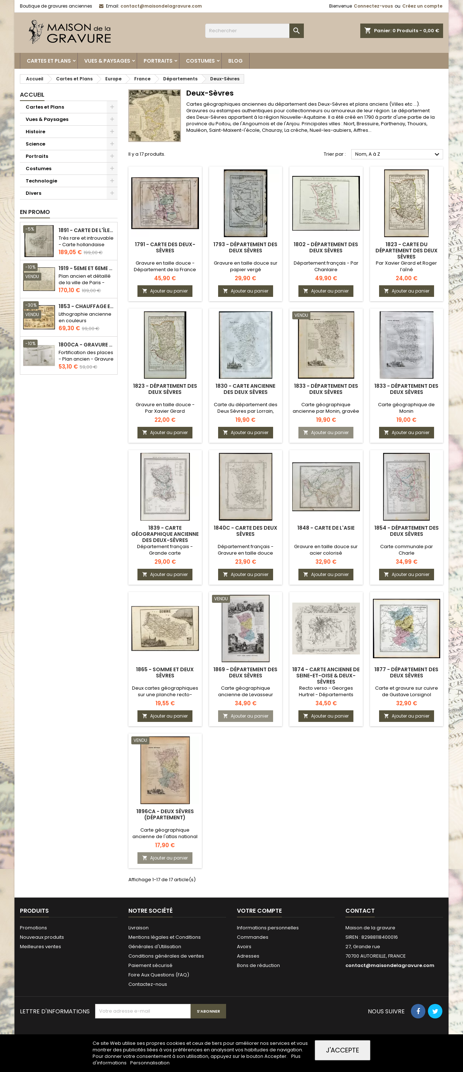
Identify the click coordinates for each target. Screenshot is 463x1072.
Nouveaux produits (42, 937)
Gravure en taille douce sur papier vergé (245, 266)
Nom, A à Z (398, 154)
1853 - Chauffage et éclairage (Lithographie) (86, 306)
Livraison (138, 927)
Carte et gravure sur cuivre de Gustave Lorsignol (406, 691)
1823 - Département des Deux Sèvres (165, 389)
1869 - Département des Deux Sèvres (245, 672)
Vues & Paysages (107, 60)
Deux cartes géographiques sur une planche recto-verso (165, 695)
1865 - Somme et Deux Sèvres (165, 672)
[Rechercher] (254, 31)
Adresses (248, 956)
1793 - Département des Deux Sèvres (245, 247)
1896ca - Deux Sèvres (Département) (165, 814)
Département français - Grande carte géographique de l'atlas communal (165, 556)
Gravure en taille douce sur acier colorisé (326, 549)
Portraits (158, 60)
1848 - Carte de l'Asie (325, 527)
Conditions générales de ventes (166, 956)
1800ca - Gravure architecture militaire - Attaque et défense (86, 345)
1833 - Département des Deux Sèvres (326, 389)
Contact (360, 911)
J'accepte (342, 1050)
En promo (35, 212)
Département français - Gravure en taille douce (245, 549)
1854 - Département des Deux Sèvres (406, 531)
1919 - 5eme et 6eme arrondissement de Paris (86, 268)
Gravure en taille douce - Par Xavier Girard (165, 408)
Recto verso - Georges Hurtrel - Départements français (326, 695)
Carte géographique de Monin (406, 408)
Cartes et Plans (49, 60)
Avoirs (244, 946)
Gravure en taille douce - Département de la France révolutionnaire (165, 269)
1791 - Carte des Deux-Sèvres (165, 247)
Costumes (200, 60)
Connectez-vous (373, 6)
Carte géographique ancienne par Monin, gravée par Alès (326, 411)
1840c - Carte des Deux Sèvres (245, 531)
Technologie (41, 180)
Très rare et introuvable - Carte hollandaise (86, 241)
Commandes (252, 937)
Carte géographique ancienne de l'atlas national (164, 833)
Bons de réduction (258, 965)
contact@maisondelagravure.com (161, 6)
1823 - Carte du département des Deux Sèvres (406, 250)
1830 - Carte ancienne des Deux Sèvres (245, 389)
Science (35, 143)
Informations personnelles (268, 927)
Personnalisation (150, 1062)
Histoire (35, 131)
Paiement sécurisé (150, 965)
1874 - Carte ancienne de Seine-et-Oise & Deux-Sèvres (326, 675)
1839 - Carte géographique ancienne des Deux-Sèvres (165, 534)
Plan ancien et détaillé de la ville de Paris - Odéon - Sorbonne (85, 283)
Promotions (33, 927)
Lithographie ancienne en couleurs (85, 317)
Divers (33, 193)
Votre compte (259, 911)
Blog (235, 60)
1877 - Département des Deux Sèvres (406, 672)
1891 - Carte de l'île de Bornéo (86, 230)
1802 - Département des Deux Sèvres (326, 247)
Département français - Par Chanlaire (326, 266)
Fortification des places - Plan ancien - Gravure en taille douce (86, 359)
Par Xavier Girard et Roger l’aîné (406, 266)
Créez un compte (422, 6)
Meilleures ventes (40, 946)
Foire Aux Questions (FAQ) (158, 974)
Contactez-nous (147, 984)
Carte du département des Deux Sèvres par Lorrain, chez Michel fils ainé (245, 411)
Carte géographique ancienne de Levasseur (245, 691)
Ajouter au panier (165, 291)
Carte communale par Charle (406, 549)
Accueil (32, 95)
